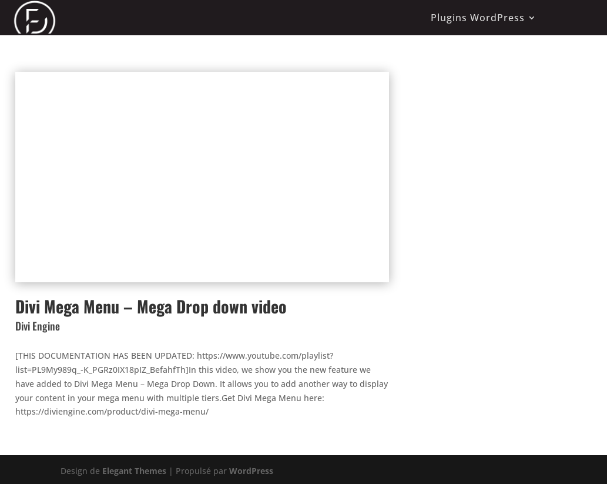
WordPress (251, 470)
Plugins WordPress (478, 17)
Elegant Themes (134, 470)
